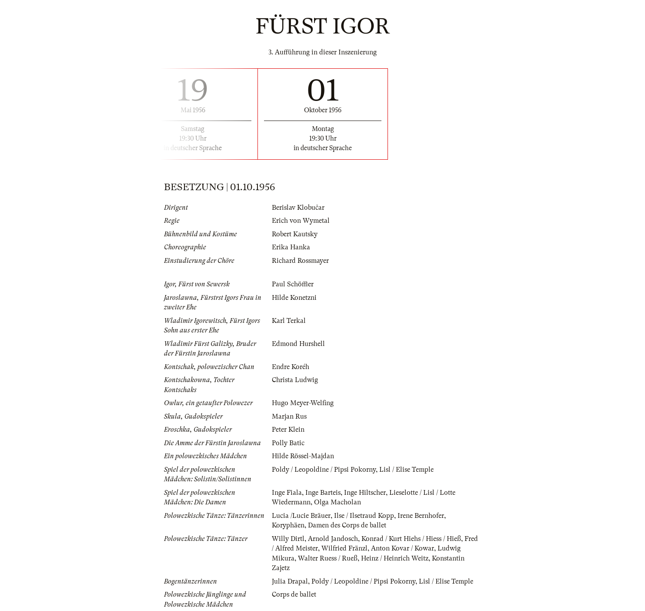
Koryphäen (288, 525)
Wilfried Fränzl (344, 548)
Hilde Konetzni (294, 298)
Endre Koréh (290, 367)
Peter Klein (288, 429)
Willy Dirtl (288, 539)
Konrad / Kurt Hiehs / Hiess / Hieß (411, 539)
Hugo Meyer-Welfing (303, 403)
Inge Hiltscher (365, 493)
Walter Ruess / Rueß (328, 558)
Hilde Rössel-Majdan (303, 456)
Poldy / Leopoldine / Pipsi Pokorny (324, 469)
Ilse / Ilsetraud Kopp (364, 516)
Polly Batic (288, 443)
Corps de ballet (294, 594)
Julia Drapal (290, 581)
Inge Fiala (287, 493)
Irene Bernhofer (421, 516)
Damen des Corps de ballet (347, 525)
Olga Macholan (337, 502)
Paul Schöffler (293, 284)
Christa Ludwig (295, 380)
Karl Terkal (289, 321)
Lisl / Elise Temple (406, 469)
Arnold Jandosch (333, 539)
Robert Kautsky (294, 234)
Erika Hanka (291, 247)
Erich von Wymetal (301, 221)
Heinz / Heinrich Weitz (394, 558)
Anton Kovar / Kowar (402, 548)
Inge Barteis (323, 493)
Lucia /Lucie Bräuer (301, 516)
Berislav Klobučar (298, 208)
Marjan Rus (289, 416)
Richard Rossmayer (300, 261)
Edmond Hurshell (298, 344)
